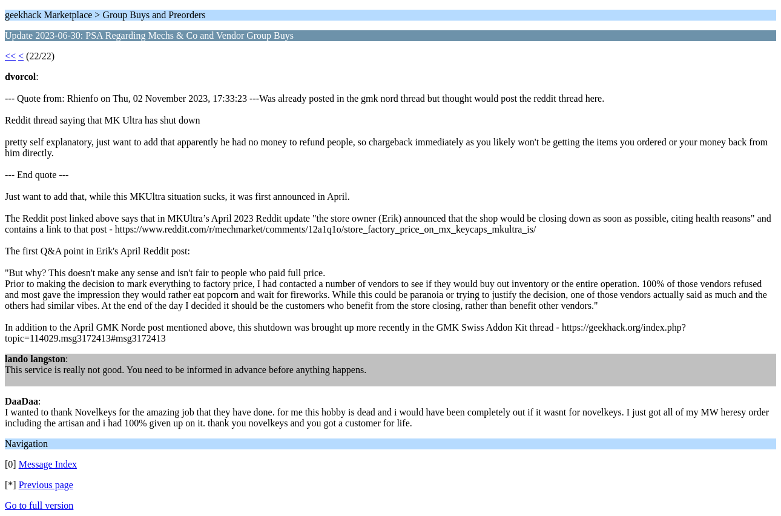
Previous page (46, 485)
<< (10, 56)
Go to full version (39, 505)
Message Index (48, 464)
